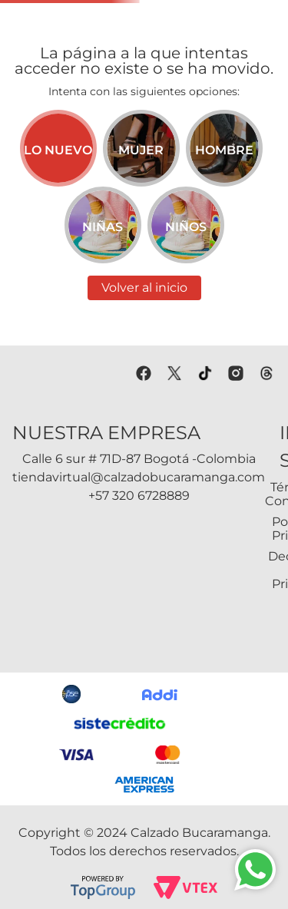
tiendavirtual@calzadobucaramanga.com (138, 477)
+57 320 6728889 (139, 495)
